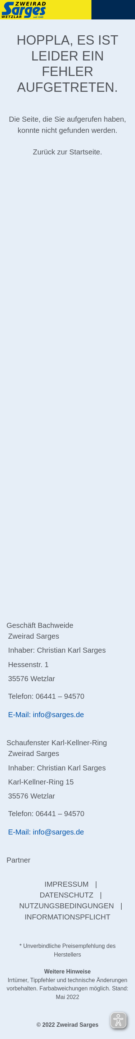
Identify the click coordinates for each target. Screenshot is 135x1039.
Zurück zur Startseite (66, 152)
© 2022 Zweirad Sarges (68, 1025)
